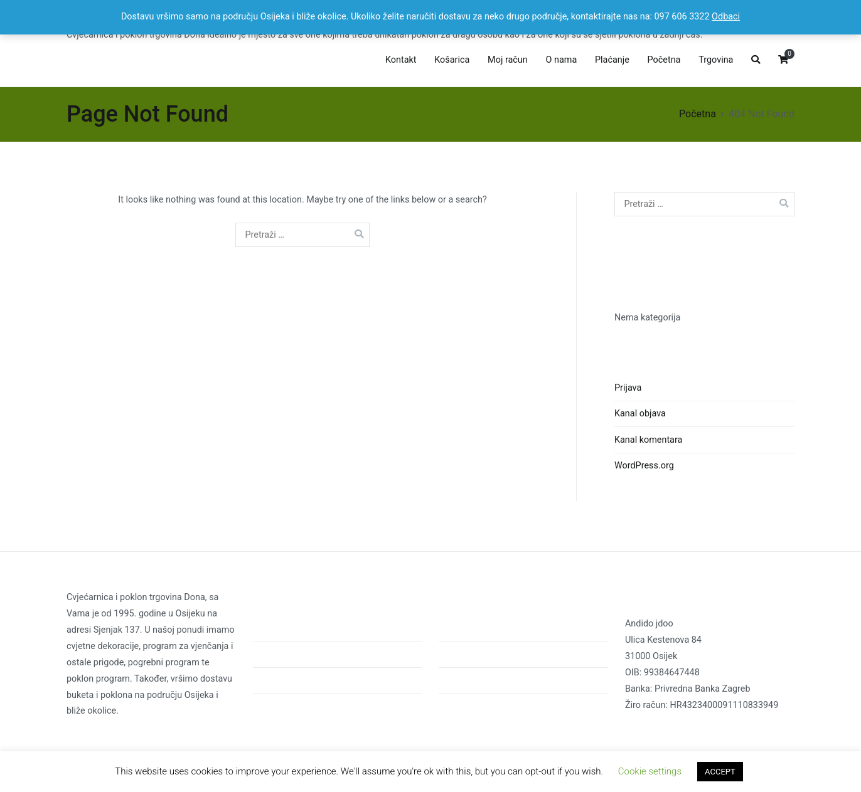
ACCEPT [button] (720, 771)
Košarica (451, 60)
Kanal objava (640, 413)
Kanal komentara (648, 440)
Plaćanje (612, 60)
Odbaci (726, 16)
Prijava (627, 388)
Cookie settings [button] (650, 771)
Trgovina (715, 60)
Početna (664, 60)
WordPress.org (644, 465)
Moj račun (508, 60)
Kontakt (401, 60)
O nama (561, 60)
